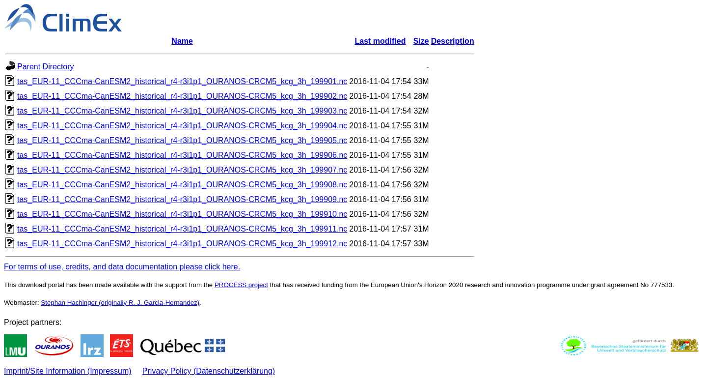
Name (182, 41)
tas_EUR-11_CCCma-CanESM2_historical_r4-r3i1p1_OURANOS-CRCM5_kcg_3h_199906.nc (182, 155)
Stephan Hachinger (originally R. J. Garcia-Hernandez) (120, 302)
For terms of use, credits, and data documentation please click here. (122, 267)
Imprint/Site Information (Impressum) (68, 371)
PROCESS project (241, 285)
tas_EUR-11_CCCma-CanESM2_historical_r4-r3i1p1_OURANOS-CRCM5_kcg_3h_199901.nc (182, 81)
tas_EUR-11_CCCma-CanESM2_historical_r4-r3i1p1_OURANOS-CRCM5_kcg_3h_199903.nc (182, 111)
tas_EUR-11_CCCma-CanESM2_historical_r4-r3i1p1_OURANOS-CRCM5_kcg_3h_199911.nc (182, 229)
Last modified (380, 41)
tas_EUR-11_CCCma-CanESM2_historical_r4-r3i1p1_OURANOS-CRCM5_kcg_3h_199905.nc (182, 140)
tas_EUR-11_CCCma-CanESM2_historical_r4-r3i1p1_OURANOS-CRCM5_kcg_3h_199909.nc (182, 199)
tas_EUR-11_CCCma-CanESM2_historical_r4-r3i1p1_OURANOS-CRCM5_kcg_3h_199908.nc (182, 184)
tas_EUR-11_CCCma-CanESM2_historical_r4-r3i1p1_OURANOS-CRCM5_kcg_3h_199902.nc (182, 96)
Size (421, 41)
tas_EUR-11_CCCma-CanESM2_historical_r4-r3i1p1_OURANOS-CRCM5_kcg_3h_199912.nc (182, 243)
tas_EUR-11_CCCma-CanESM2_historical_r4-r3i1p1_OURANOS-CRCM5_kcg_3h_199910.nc (182, 214)
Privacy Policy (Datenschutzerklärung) (208, 371)
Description (452, 41)
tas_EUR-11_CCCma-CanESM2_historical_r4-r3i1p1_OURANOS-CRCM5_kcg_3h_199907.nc (182, 170)
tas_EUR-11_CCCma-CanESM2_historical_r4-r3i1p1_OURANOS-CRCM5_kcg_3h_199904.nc (182, 125)
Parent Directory (45, 66)
